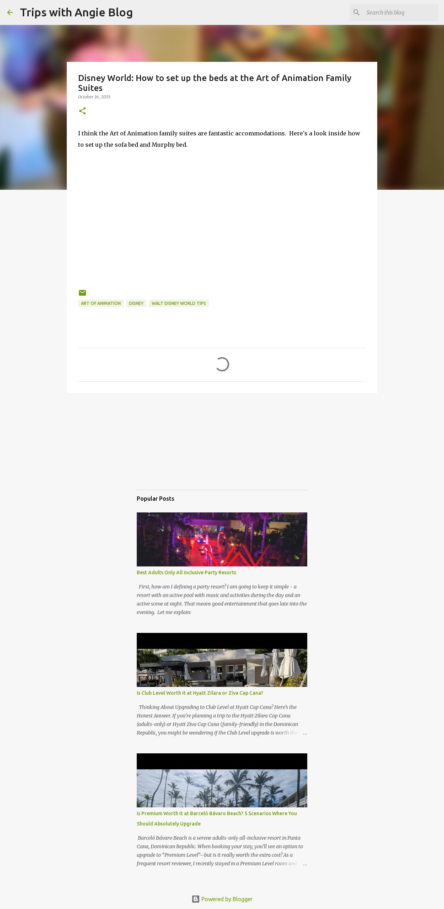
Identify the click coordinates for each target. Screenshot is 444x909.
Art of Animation (101, 303)
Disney (136, 303)
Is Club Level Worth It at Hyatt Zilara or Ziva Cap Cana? (200, 693)
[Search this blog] (401, 12)
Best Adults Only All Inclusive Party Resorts (186, 572)
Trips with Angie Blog (76, 12)
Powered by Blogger (222, 899)
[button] (82, 111)
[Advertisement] (172, 447)
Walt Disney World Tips (179, 303)
